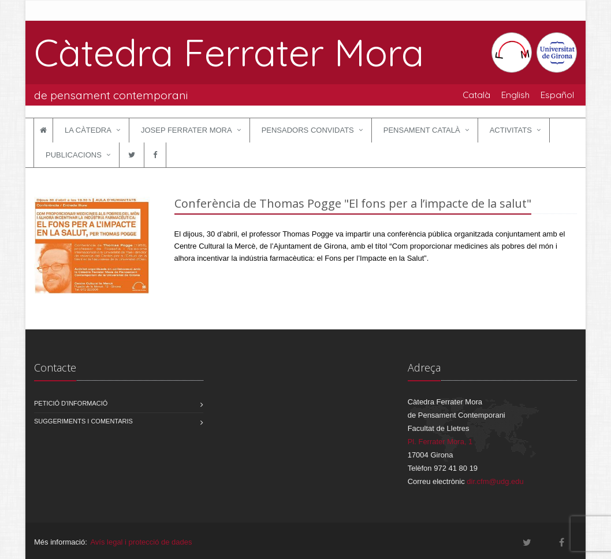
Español (557, 94)
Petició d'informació (70, 403)
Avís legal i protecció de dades (141, 542)
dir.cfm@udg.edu (495, 481)
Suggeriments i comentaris (83, 421)
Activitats (511, 130)
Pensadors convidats (308, 130)
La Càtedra (88, 130)
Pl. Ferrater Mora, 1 (440, 441)
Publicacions (74, 155)
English (515, 94)
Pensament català (421, 130)
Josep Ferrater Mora (186, 130)
